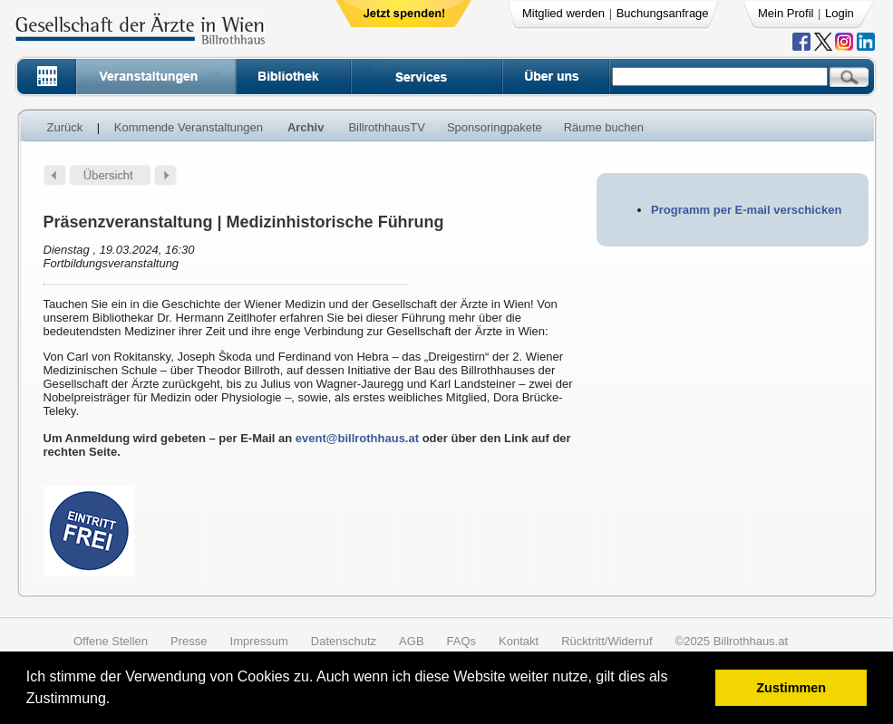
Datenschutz (343, 641)
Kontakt (519, 641)
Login (839, 13)
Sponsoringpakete (494, 127)
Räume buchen (604, 127)
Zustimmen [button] (791, 688)
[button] (116, 701)
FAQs (462, 641)
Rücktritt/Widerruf (606, 641)
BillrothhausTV (386, 127)
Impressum (259, 641)
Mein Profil (785, 13)
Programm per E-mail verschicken (746, 210)
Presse (188, 641)
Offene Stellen (110, 641)
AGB (411, 641)
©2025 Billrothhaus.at (732, 641)
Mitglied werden (563, 13)
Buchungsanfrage (662, 13)
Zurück (65, 127)
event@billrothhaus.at (357, 438)
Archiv (305, 127)
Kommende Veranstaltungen (188, 127)
